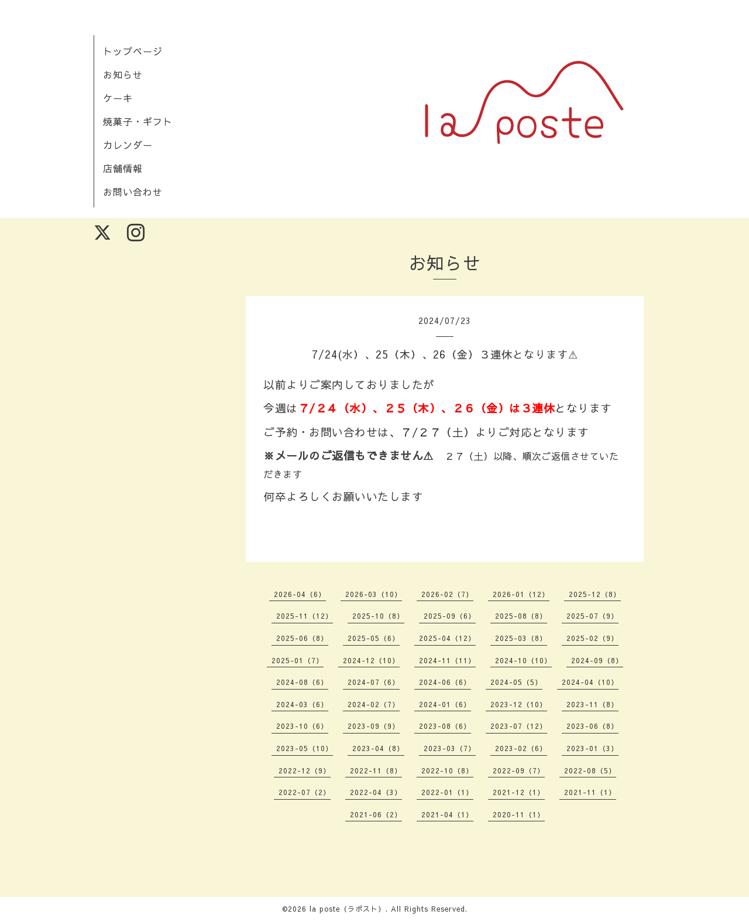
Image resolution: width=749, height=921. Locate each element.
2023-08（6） (445, 726)
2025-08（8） (521, 615)
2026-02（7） (447, 594)
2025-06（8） (302, 638)
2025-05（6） (374, 638)
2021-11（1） (590, 792)
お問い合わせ (133, 191)
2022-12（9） (305, 770)
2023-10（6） (302, 726)
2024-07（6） (374, 682)
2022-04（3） (376, 792)
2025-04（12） (447, 638)
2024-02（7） (374, 704)
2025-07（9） (592, 615)
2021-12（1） (519, 792)
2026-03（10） (373, 594)
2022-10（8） (447, 770)
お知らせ (123, 74)
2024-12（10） (371, 660)
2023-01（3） (592, 748)
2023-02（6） (521, 748)
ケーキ (118, 97)
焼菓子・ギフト (138, 121)
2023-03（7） (450, 748)
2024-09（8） (597, 660)
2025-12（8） (595, 594)
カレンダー (128, 144)
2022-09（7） (519, 770)
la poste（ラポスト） (348, 908)
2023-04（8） (378, 748)
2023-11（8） (592, 704)
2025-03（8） (521, 638)
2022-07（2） (305, 792)
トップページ (133, 51)
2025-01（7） (298, 660)
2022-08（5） (590, 770)
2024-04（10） (590, 682)
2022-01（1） (447, 792)
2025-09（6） (450, 615)
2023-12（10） (518, 704)
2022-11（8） (376, 770)
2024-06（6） (445, 682)
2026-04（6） (300, 594)
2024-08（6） (302, 682)
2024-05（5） (516, 682)
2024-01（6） (445, 704)
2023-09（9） (374, 726)
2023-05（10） (304, 748)
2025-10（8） (378, 615)
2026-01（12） (521, 594)
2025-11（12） (304, 615)
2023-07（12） (518, 726)
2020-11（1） (519, 814)
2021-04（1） (447, 814)
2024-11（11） (447, 660)
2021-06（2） (376, 814)
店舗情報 (123, 168)
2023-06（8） (592, 726)
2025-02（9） (592, 638)
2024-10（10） (523, 660)
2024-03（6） (302, 704)
